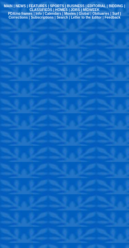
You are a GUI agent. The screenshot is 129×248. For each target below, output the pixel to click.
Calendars (53, 14)
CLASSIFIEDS (41, 10)
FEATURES (38, 6)
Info (38, 14)
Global (84, 14)
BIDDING (116, 6)
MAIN (8, 6)
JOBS (75, 10)
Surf (115, 14)
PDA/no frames (20, 14)
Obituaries (100, 14)
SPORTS (57, 6)
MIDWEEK (91, 10)
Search (62, 17)
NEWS (20, 6)
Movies (70, 14)
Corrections (18, 17)
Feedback (112, 17)
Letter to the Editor (86, 17)
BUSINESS (76, 6)
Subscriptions (42, 17)
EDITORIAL (96, 6)
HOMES (61, 10)
